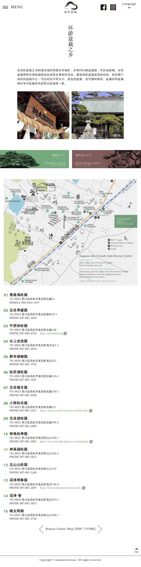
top (136, 551)
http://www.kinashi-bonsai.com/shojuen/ (64, 441)
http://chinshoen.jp (51, 333)
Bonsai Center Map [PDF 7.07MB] (70, 529)
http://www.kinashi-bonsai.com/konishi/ (64, 410)
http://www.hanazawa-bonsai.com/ (60, 487)
